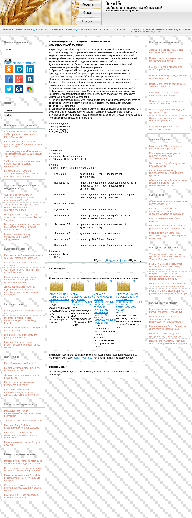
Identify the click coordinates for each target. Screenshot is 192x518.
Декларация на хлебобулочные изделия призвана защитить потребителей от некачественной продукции (21, 291)
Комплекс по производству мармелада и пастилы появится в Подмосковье (21, 435)
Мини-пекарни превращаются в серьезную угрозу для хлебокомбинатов (165, 156)
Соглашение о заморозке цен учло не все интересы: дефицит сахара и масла (22, 488)
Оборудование (88, 29)
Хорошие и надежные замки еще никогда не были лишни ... (166, 51)
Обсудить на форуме (117, 260)
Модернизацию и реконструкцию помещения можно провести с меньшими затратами (21, 280)
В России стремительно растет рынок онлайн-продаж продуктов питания (23, 462)
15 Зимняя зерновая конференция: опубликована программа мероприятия (22, 164)
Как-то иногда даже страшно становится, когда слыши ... (164, 93)
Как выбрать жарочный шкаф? (20, 363)
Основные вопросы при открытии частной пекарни (21, 271)
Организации (72, 29)
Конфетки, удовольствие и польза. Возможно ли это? (22, 369)
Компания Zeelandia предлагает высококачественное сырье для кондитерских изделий (165, 266)
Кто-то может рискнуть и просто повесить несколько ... (165, 128)
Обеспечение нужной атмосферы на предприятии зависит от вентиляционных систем (168, 183)
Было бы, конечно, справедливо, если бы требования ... (166, 68)
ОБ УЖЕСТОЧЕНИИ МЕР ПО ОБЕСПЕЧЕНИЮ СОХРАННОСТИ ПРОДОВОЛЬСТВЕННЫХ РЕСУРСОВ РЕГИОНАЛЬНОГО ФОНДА (129, 295)
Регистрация (28, 63)
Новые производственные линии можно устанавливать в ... (166, 59)
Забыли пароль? (12, 63)
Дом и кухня (183, 29)
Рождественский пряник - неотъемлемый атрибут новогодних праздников (22, 413)
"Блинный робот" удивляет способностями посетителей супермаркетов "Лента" (19, 197)
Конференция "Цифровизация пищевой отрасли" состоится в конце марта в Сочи (23, 144)
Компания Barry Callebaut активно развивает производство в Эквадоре (168, 292)
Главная (8, 29)
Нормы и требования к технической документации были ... (167, 85)
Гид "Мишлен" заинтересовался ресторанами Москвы (20, 336)
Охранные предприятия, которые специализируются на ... (166, 119)
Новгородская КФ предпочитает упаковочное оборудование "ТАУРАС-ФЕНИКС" (23, 217)
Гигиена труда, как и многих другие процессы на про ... (167, 111)
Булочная (119, 29)
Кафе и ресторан (135, 30)
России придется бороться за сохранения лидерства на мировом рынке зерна (167, 235)
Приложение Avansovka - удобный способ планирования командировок (168, 342)
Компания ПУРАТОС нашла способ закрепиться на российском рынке (167, 284)
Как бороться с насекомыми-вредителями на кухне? (19, 383)
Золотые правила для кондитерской (23, 420)
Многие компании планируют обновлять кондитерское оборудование (19, 237)
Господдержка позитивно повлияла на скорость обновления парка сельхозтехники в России (22, 227)
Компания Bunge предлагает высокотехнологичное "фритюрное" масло (22, 345)
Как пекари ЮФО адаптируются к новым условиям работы (166, 147)
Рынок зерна (167, 29)
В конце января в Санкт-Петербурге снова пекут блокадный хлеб (167, 327)
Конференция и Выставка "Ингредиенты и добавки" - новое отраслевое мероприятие (21, 173)
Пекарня (103, 29)
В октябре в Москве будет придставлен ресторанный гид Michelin (20, 320)
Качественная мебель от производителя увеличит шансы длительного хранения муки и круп (22, 392)
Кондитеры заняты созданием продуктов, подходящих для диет (166, 335)
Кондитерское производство (151, 30)
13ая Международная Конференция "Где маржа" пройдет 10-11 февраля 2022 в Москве (23, 154)
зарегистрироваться (82, 357)
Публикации (56, 29)
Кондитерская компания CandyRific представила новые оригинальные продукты (22, 478)
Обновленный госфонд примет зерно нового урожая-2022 (168, 202)
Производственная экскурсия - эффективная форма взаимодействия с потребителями (166, 319)
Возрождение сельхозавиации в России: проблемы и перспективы (166, 310)
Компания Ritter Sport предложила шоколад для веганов (22, 496)
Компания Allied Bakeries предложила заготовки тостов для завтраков (23, 256)
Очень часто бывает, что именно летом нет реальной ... (166, 102)
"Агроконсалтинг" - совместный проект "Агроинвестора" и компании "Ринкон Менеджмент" (167, 257)
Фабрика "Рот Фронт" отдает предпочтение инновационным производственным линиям (165, 276)
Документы (40, 29)
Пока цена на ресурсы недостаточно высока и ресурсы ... (168, 76)
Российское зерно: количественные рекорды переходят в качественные (167, 227)
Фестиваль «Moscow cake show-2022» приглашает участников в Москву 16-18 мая (20, 134)
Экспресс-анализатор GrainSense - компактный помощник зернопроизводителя (22, 207)
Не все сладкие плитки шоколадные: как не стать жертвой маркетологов (23, 469)
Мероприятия (24, 29)
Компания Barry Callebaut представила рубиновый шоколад (21, 426)
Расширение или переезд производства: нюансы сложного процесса (166, 173)
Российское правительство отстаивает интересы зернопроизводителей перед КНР (166, 211)
